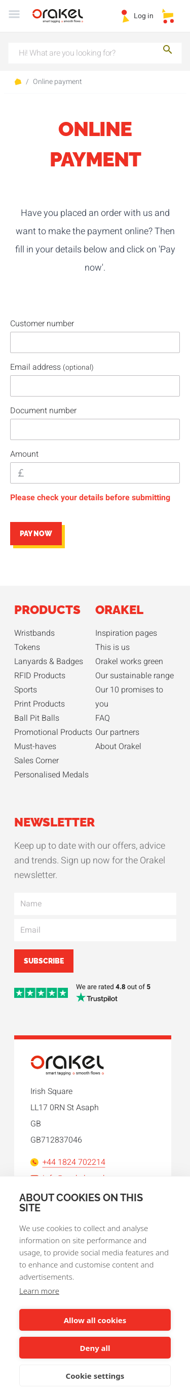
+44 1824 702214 (67, 1162)
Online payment (57, 82)
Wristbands (34, 633)
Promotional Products (53, 732)
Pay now (36, 534)
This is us (112, 647)
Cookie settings (95, 1376)
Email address (52, 367)
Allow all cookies (95, 1320)
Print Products (39, 704)
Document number (43, 411)
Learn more (39, 1291)
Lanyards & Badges (48, 661)
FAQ (102, 718)
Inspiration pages (126, 633)
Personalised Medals (51, 775)
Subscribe (44, 961)
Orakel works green (129, 661)
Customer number (42, 324)
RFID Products (39, 676)
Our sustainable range (134, 676)
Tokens (27, 647)
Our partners (117, 732)
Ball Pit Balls (36, 718)
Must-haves (35, 746)
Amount (24, 454)
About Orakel (118, 746)
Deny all (95, 1348)
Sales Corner (36, 761)
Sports (25, 690)
